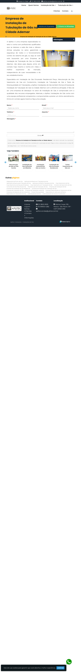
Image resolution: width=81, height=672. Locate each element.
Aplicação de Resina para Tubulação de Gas (19, 183)
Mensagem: (11, 119)
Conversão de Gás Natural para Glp (16, 186)
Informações (29, 218)
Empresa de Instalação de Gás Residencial (18, 188)
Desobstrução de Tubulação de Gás (38, 186)
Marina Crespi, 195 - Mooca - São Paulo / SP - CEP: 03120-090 (62, 206)
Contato (65, 11)
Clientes (57, 11)
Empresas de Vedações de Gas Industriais (18, 192)
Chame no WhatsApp (66, 26)
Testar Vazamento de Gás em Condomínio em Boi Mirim (67, 168)
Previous (5, 162)
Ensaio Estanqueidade (38, 192)
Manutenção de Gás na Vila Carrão (13, 166)
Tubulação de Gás (65, 5)
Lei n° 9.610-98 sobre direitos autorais (27, 146)
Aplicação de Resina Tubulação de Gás (43, 183)
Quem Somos (33, 5)
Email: (44, 105)
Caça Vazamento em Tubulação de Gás (41, 185)
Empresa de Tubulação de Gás (15, 190)
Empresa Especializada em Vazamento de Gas (58, 190)
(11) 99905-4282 (43, 206)
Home (23, 5)
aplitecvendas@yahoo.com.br (52, 1)
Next (76, 162)
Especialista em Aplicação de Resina (56, 192)
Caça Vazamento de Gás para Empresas (18, 185)
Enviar (40, 135)
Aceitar (60, 668)
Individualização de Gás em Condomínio (54, 194)
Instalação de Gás (48, 5)
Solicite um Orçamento (46, 26)
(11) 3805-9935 (35, 1)
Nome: (9, 105)
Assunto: (45, 112)
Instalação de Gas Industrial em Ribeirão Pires (27, 167)
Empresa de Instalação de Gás (57, 186)
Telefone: (10, 112)
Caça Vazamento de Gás (62, 183)
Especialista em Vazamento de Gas (16, 194)
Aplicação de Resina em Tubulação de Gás (36, 181)
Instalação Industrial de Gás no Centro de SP (40, 167)
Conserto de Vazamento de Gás (63, 185)
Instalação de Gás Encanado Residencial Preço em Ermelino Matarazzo (54, 169)
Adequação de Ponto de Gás (15, 181)
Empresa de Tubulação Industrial (34, 190)
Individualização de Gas (34, 194)
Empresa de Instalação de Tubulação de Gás (44, 188)
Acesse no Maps (23, 1)
